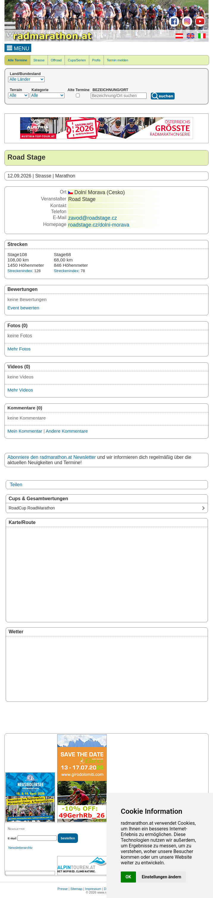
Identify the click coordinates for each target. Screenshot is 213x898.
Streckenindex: (20, 271)
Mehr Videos (20, 389)
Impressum (93, 889)
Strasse (38, 60)
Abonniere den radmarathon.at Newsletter (51, 457)
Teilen (16, 484)
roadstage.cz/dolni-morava (98, 225)
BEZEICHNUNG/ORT (110, 90)
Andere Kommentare (67, 431)
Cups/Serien (77, 60)
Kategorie (40, 90)
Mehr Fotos (19, 348)
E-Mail (12, 838)
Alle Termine (17, 60)
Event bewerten (23, 307)
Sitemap (76, 889)
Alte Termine (79, 90)
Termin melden (117, 60)
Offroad (56, 60)
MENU (18, 48)
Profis (96, 60)
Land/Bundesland (25, 74)
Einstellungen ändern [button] (161, 876)
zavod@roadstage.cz (92, 218)
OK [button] (128, 876)
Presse (62, 889)
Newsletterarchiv (20, 847)
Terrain (16, 90)
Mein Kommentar (24, 431)
